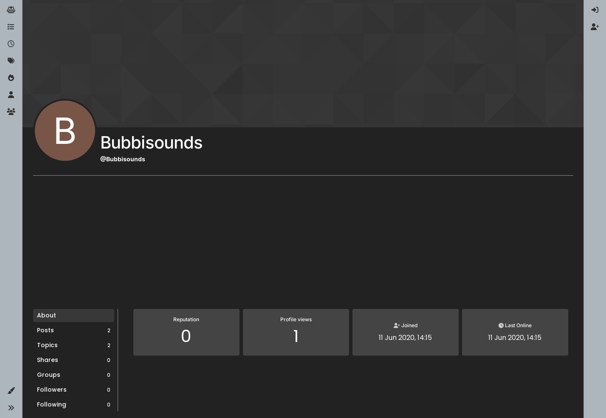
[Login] (595, 10)
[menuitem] (595, 10)
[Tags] (11, 61)
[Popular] (11, 78)
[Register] (595, 27)
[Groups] (11, 112)
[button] (11, 391)
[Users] (11, 95)
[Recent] (11, 44)
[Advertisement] (303, 245)
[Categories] (11, 27)
